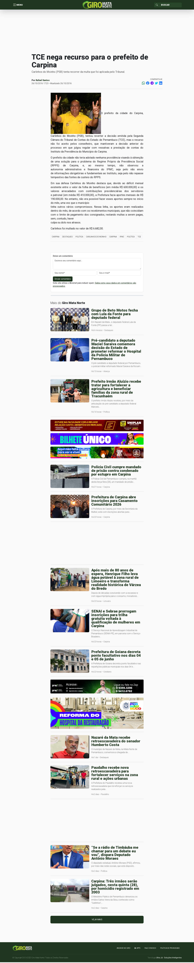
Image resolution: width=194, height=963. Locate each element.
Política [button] (79, 238)
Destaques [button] (67, 238)
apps (137, 949)
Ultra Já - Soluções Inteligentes (169, 958)
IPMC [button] (122, 238)
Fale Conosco (150, 949)
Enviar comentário (63, 280)
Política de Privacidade (170, 949)
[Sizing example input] (170, 5)
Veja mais (97, 920)
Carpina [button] (55, 238)
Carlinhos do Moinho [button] (96, 238)
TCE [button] (139, 238)
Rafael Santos (43, 81)
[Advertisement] (97, 32)
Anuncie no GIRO (123, 949)
